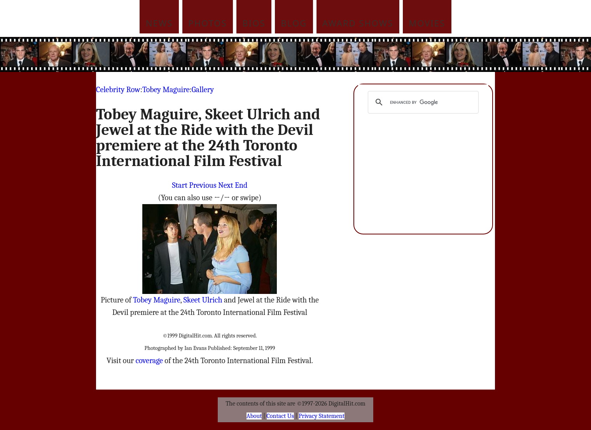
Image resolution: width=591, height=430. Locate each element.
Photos (207, 23)
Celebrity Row (118, 89)
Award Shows (357, 23)
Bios (254, 23)
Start (179, 185)
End (241, 185)
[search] (422, 102)
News (159, 23)
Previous (202, 185)
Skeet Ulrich (203, 299)
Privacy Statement (321, 416)
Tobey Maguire (166, 89)
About (254, 416)
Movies (427, 23)
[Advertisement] (348, 54)
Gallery (203, 89)
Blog (294, 23)
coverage (149, 360)
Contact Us (280, 416)
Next (225, 185)
